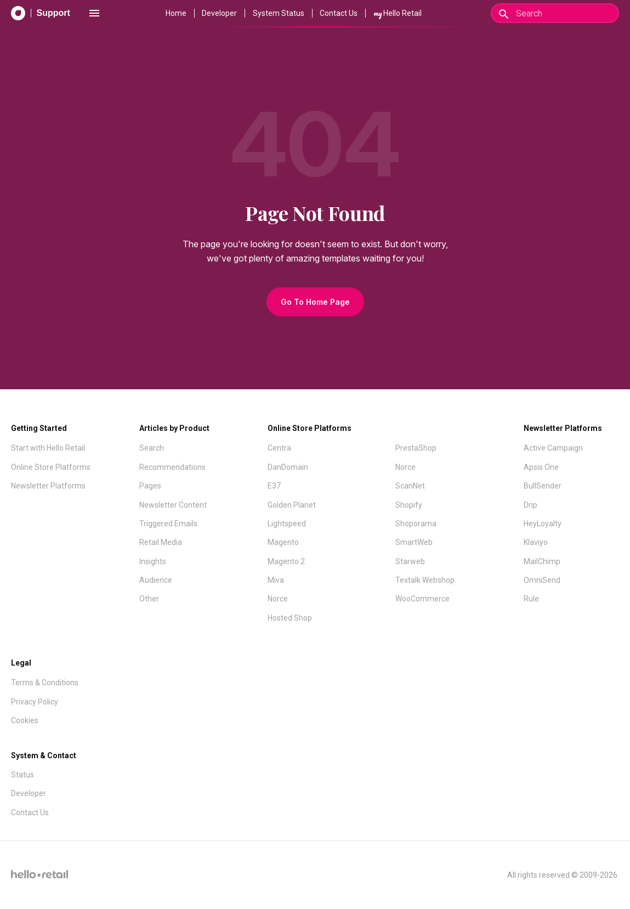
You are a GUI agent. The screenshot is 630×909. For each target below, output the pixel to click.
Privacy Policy (34, 701)
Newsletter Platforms (48, 485)
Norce (278, 598)
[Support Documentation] (40, 13)
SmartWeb (414, 542)
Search (151, 448)
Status (22, 774)
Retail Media (160, 542)
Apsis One (541, 467)
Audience (155, 580)
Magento (283, 542)
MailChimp (542, 561)
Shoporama (415, 523)
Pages (150, 485)
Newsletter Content (173, 505)
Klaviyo (536, 542)
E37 (274, 485)
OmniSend (542, 580)
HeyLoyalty (542, 523)
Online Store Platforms (50, 467)
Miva (276, 580)
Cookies (24, 720)
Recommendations (172, 467)
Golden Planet (292, 505)
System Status (278, 13)
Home (176, 13)
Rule (531, 598)
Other (149, 598)
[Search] (555, 13)
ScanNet (410, 485)
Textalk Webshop (425, 580)
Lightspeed (287, 523)
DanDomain (288, 467)
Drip (530, 505)
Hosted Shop (290, 617)
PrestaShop (415, 448)
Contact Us (338, 13)
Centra (279, 448)
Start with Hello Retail (48, 448)
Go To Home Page (315, 301)
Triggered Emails (168, 523)
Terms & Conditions (44, 682)
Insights (152, 561)
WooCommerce (422, 598)
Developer (219, 13)
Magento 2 (286, 561)
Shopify (408, 505)
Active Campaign (553, 448)
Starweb (410, 561)
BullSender (542, 485)
